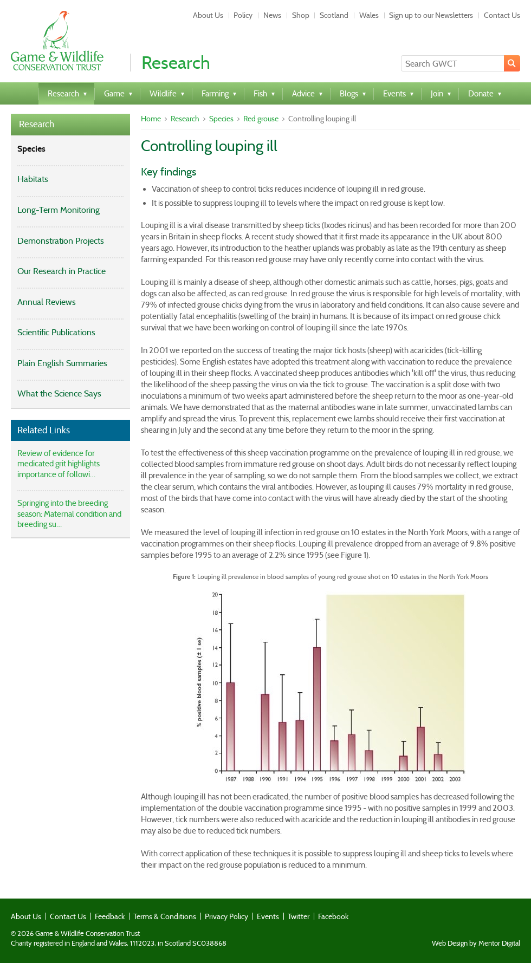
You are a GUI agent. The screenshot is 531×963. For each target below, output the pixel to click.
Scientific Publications (56, 332)
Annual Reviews (46, 302)
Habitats (32, 179)
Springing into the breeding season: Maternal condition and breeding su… (69, 513)
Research (36, 124)
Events (268, 916)
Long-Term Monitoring (58, 210)
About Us (208, 15)
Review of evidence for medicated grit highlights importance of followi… (58, 463)
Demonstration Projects (60, 241)
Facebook (333, 916)
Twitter (298, 916)
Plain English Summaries (62, 363)
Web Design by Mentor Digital (476, 943)
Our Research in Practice (61, 271)
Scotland (334, 15)
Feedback (110, 916)
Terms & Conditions (164, 916)
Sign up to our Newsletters (431, 15)
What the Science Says (59, 393)
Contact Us (502, 15)
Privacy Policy (226, 916)
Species (31, 149)
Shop (300, 15)
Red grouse (261, 118)
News (272, 15)
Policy (243, 15)
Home (151, 118)
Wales (369, 15)
